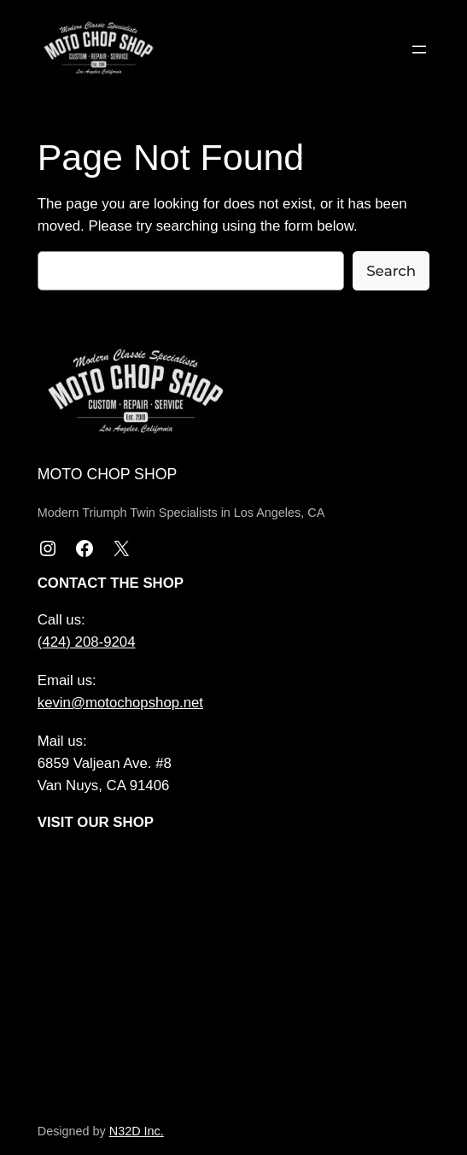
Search (391, 270)
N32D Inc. (136, 1131)
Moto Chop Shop (107, 474)
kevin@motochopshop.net (120, 703)
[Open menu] (419, 49)
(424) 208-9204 (87, 642)
